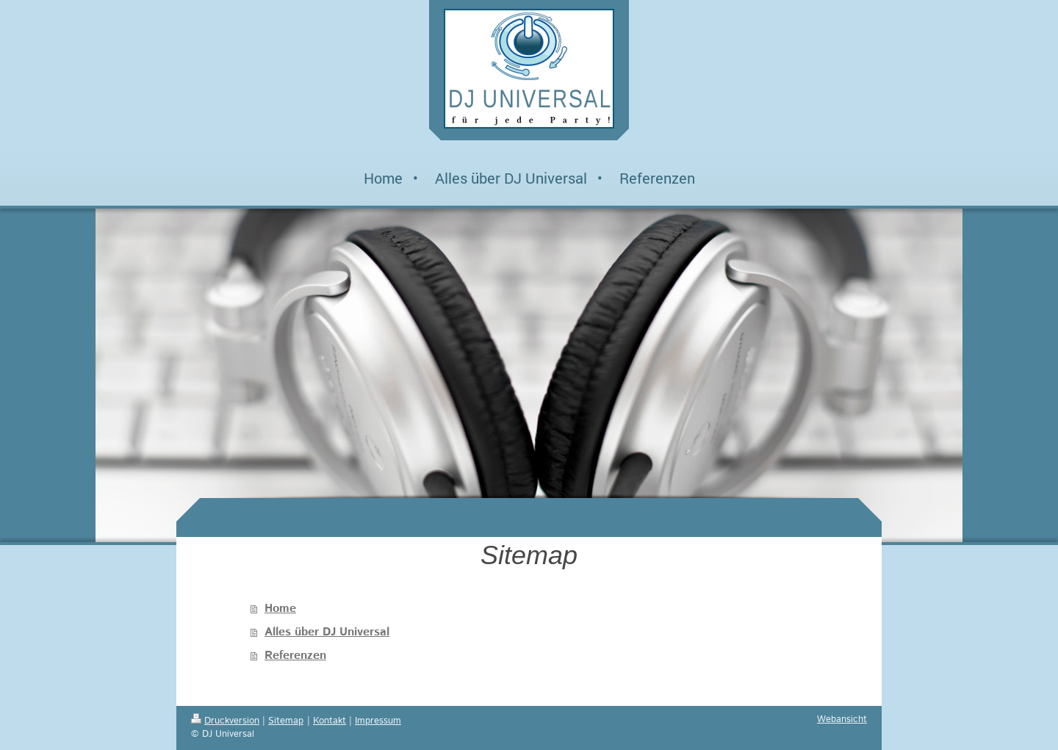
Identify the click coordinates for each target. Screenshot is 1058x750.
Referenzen (295, 655)
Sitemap (285, 721)
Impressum (378, 721)
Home (280, 608)
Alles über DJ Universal (326, 632)
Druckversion (225, 721)
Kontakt (329, 721)
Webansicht (842, 719)
